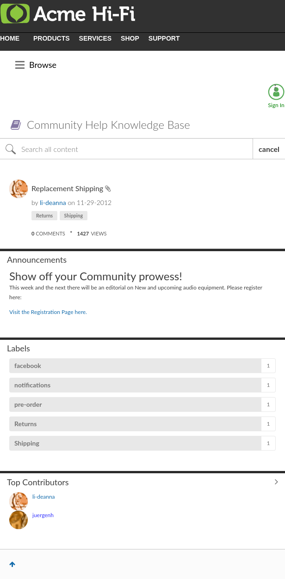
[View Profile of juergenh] (43, 515)
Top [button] (12, 564)
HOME (9, 38)
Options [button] (275, 87)
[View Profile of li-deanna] (53, 202)
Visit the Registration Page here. (48, 311)
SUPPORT (164, 38)
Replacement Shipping (68, 188)
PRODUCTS (51, 38)
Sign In (276, 105)
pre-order (28, 404)
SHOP (130, 38)
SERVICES (95, 38)
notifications (32, 385)
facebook (27, 365)
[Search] (126, 148)
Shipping (73, 215)
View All (142, 481)
